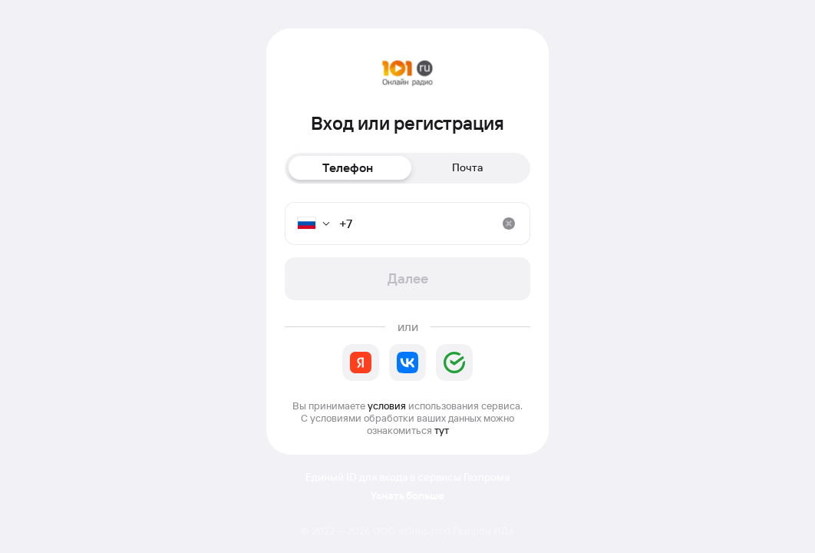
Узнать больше (407, 495)
